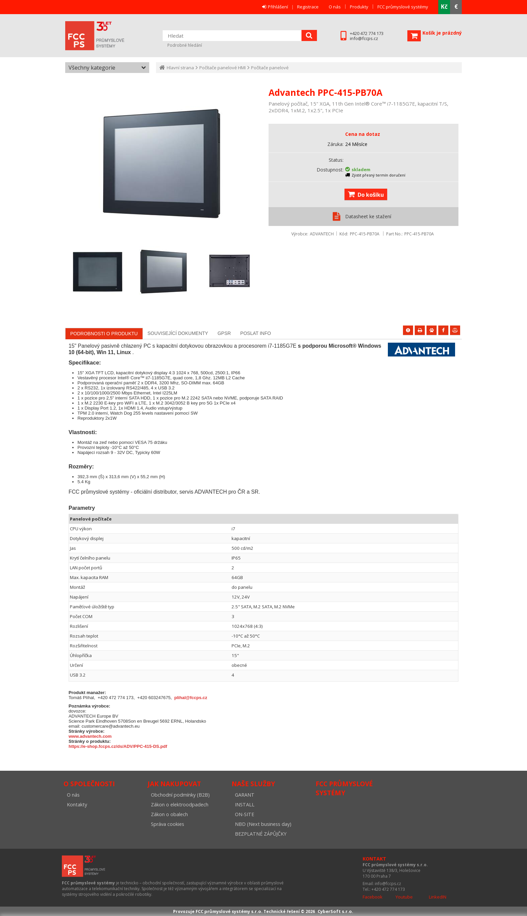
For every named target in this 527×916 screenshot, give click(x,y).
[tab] (104, 333)
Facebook (372, 897)
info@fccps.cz (364, 38)
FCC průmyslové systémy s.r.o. (104, 35)
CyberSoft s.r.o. (335, 911)
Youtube (404, 897)
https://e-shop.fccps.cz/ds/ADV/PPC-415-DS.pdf (118, 746)
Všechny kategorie (92, 67)
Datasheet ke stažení (368, 216)
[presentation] (104, 333)
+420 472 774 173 (366, 33)
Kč (444, 6)
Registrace (308, 7)
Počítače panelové (270, 68)
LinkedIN (437, 897)
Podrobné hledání (184, 45)
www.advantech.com (90, 736)
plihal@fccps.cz (190, 697)
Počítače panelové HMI (222, 68)
